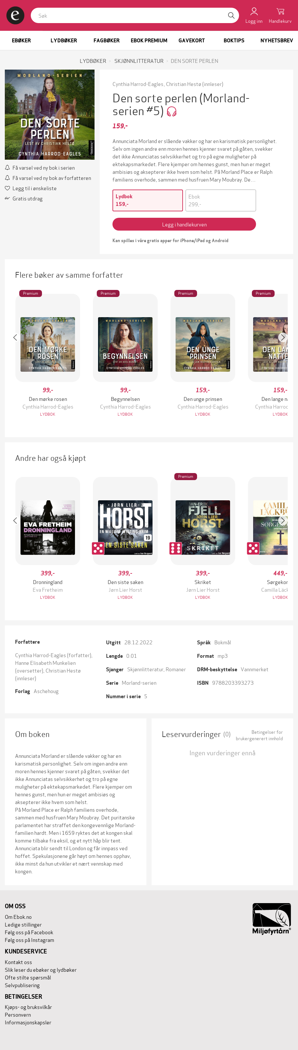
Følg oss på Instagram (29, 939)
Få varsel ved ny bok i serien (40, 167)
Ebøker (21, 40)
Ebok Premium (149, 40)
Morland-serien (139, 682)
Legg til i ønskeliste (31, 187)
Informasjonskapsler (28, 1022)
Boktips (234, 40)
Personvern (18, 1014)
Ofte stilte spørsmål (28, 977)
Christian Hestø (183, 83)
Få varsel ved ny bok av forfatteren (48, 177)
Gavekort (191, 40)
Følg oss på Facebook (29, 932)
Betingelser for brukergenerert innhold (259, 735)
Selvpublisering (22, 984)
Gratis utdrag (24, 198)
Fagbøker (107, 40)
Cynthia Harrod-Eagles (137, 83)
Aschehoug (46, 690)
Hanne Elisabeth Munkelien (45, 662)
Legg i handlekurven (184, 224)
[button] (18, 356)
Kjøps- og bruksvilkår (28, 1006)
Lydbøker (64, 40)
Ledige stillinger (23, 924)
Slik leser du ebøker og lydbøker (41, 969)
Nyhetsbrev (277, 40)
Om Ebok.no (18, 916)
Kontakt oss (18, 961)
